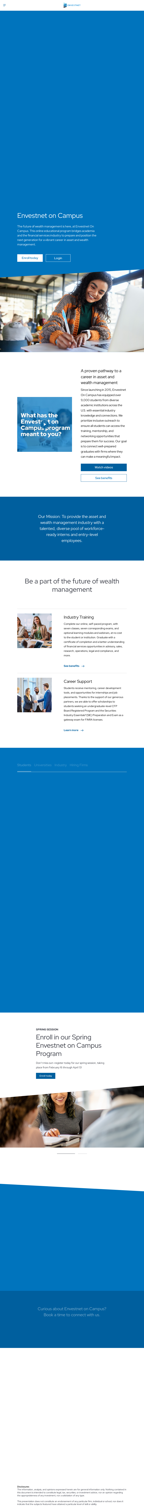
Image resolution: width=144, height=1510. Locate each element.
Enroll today (30, 258)
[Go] (104, 467)
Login (58, 258)
